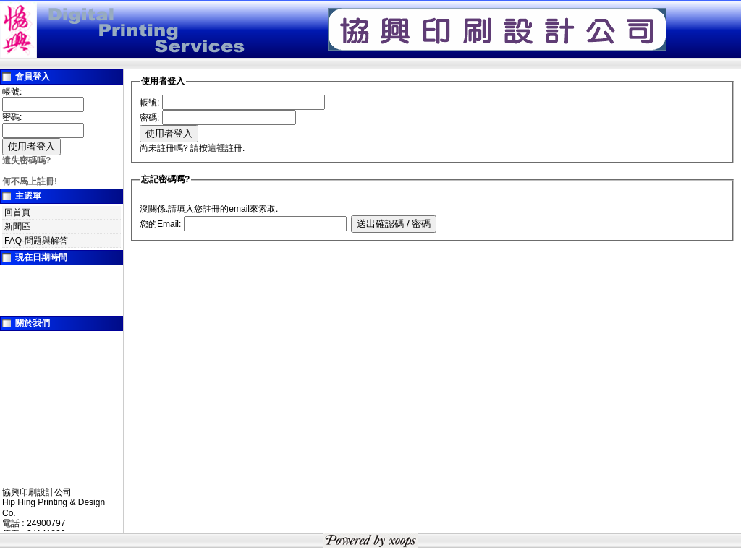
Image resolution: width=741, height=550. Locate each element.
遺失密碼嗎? (26, 160)
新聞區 (17, 226)
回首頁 (17, 212)
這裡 (216, 148)
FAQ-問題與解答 (36, 241)
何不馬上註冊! (29, 181)
